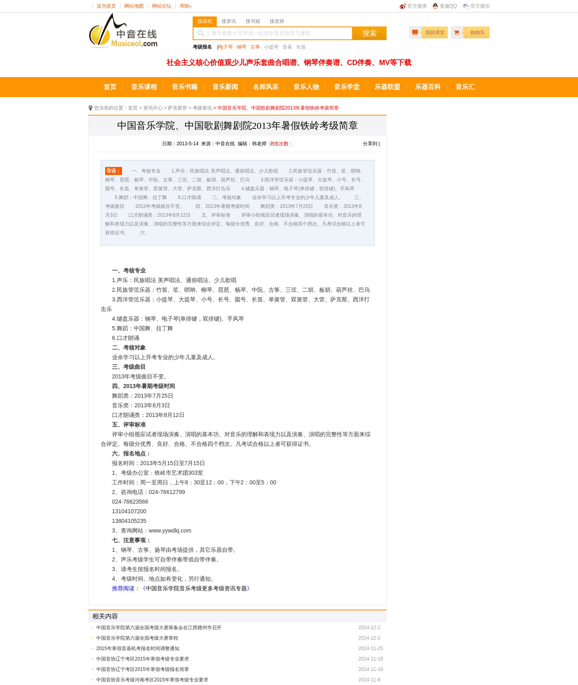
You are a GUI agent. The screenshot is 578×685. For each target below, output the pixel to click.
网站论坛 (161, 6)
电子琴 (225, 47)
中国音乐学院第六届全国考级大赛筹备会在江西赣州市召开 (159, 627)
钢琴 (241, 47)
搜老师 (277, 21)
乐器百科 (428, 86)
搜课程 (204, 21)
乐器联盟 (387, 86)
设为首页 (106, 6)
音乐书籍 (184, 86)
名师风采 (266, 86)
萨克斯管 (177, 108)
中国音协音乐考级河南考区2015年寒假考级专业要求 (152, 680)
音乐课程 (144, 86)
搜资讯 (229, 21)
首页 (110, 86)
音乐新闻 (225, 86)
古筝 (255, 47)
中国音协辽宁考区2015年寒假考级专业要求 (142, 659)
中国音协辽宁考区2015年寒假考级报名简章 (142, 669)
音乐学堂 (347, 86)
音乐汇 (465, 86)
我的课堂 (435, 32)
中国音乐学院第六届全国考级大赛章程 (137, 638)
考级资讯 (202, 108)
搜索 (369, 33)
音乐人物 (306, 86)
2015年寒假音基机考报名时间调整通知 (137, 648)
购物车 (477, 32)
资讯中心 (153, 108)
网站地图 (134, 6)
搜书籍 (253, 21)
